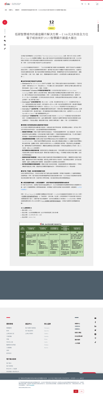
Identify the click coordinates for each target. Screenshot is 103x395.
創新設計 (9, 353)
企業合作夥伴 (29, 333)
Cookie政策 (31, 385)
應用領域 (9, 324)
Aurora (46, 347)
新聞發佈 (17, 10)
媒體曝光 (77, 329)
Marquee (46, 328)
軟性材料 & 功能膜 (11, 368)
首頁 (6, 10)
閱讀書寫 (9, 328)
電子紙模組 (9, 366)
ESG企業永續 (78, 336)
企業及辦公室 (10, 333)
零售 (7, 339)
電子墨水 (9, 363)
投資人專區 (78, 332)
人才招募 (77, 343)
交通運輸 (9, 347)
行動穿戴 (9, 336)
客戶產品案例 (29, 330)
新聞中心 (11, 10)
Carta (45, 342)
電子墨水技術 (11, 359)
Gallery (46, 333)
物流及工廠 (9, 342)
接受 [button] (76, 391)
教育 (7, 330)
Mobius (46, 345)
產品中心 (28, 324)
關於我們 (77, 339)
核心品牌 (47, 324)
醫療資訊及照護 (10, 345)
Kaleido (46, 336)
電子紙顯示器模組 (30, 328)
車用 (7, 350)
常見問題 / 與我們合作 (12, 371)
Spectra (46, 330)
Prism (45, 339)
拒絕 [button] (81, 391)
